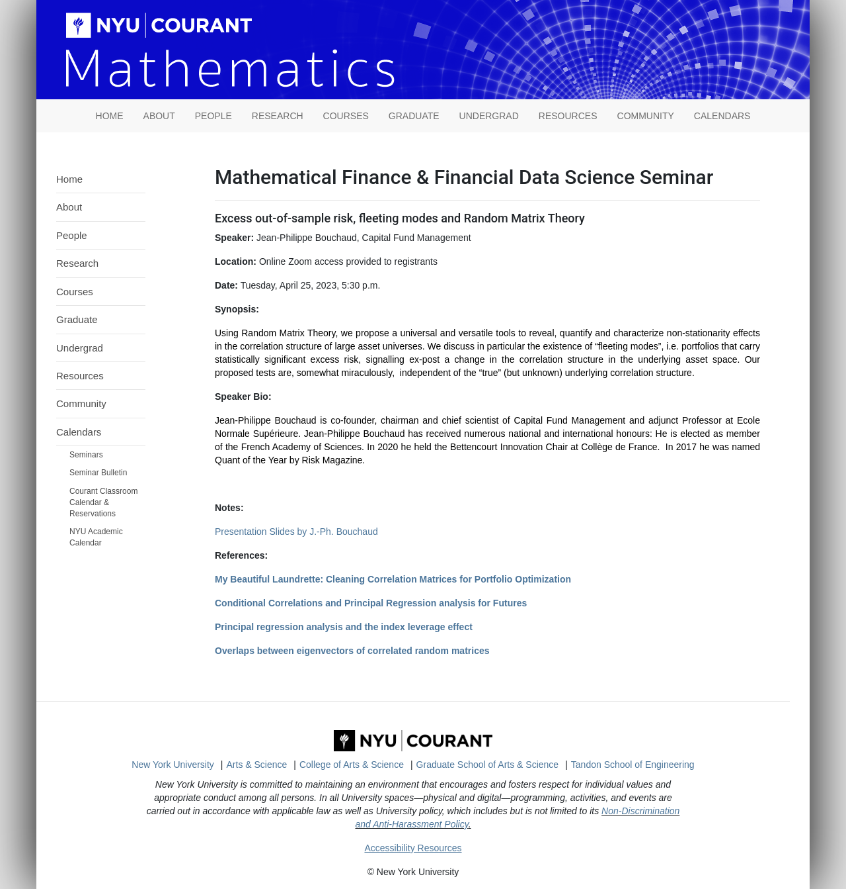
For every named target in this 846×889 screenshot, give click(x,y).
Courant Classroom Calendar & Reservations (103, 502)
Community (645, 116)
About (159, 116)
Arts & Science (257, 764)
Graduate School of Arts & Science (487, 764)
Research (277, 116)
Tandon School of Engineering (633, 764)
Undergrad (489, 116)
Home (69, 179)
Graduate (414, 116)
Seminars (86, 454)
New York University (173, 764)
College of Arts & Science (351, 764)
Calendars (722, 116)
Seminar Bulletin (98, 472)
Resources (568, 116)
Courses (346, 116)
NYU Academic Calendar (96, 537)
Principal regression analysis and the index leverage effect (344, 627)
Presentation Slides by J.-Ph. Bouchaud (296, 531)
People (213, 116)
